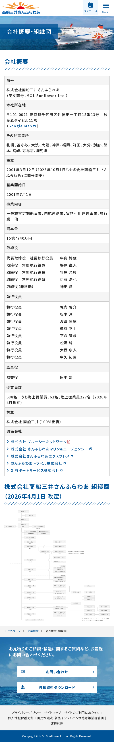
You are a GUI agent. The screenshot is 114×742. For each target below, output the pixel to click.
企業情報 (33, 631)
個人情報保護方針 (21, 718)
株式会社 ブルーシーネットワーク (39, 441)
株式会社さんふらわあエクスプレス (40, 456)
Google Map (20, 126)
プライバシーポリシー (27, 712)
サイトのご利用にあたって (81, 712)
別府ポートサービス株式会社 (35, 470)
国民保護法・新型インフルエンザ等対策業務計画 (71, 718)
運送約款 (57, 723)
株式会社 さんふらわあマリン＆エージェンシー (50, 449)
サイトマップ (53, 712)
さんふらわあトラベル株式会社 (36, 463)
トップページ (13, 631)
